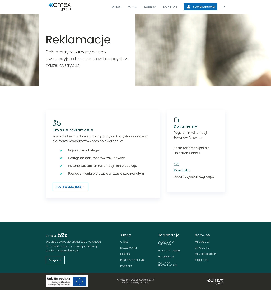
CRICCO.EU (202, 248)
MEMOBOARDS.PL (206, 254)
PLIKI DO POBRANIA (132, 260)
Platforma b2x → (70, 187)
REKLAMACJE (166, 256)
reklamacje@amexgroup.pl (194, 176)
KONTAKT (126, 266)
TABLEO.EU (202, 260)
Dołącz (55, 260)
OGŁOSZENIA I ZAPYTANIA (167, 243)
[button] (200, 6)
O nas (116, 7)
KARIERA (125, 254)
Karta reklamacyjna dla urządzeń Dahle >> (192, 150)
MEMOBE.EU (202, 242)
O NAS (124, 242)
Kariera (150, 7)
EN (224, 6)
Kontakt (170, 7)
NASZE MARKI (128, 248)
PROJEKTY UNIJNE (169, 250)
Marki (132, 7)
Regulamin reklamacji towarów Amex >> (190, 135)
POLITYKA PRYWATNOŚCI (167, 264)
